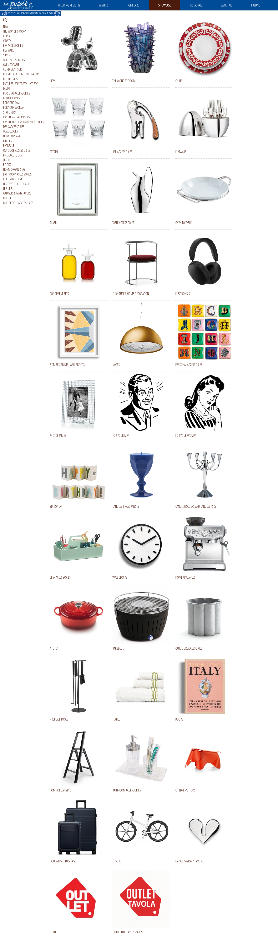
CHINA (6, 36)
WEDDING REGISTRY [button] (69, 5)
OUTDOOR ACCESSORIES (16, 150)
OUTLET (7, 198)
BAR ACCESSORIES (13, 45)
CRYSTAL (7, 40)
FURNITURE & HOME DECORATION (21, 74)
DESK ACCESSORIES (13, 126)
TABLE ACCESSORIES (14, 60)
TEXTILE (7, 160)
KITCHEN (7, 141)
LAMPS (6, 88)
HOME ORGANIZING (14, 169)
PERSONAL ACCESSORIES (16, 93)
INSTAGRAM (196, 5)
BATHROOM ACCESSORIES (17, 174)
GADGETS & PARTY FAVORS (17, 193)
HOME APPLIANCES (13, 136)
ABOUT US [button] (226, 5)
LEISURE (7, 188)
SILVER (6, 55)
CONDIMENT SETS (12, 69)
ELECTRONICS (10, 79)
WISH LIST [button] (104, 5)
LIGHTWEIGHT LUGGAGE (16, 184)
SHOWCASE (164, 5)
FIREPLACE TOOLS (12, 155)
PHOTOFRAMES (11, 98)
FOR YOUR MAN (11, 102)
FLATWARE (8, 50)
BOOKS (7, 164)
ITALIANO (256, 5)
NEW (5, 26)
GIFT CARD (134, 5)
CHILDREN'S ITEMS (13, 179)
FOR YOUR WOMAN (13, 107)
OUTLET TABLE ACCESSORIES (18, 203)
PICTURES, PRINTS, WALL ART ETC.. (21, 83)
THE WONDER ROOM (14, 31)
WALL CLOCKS (10, 131)
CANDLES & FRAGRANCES (16, 117)
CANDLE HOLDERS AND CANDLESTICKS (23, 122)
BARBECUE (8, 145)
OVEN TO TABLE (11, 64)
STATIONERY (9, 112)
